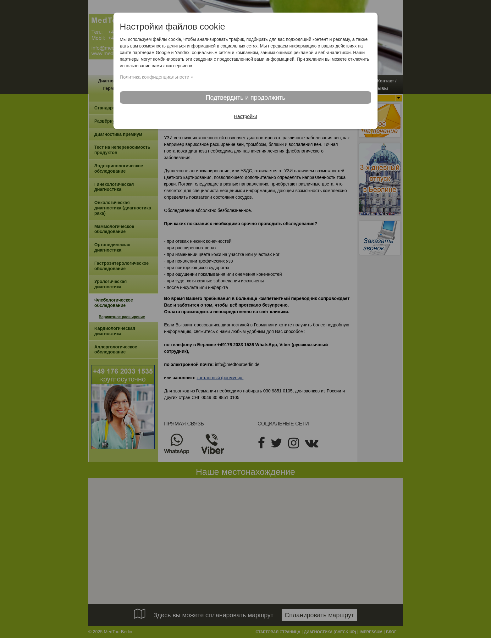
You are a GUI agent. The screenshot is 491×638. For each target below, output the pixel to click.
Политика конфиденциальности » (156, 77)
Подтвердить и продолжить (245, 97)
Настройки (245, 116)
